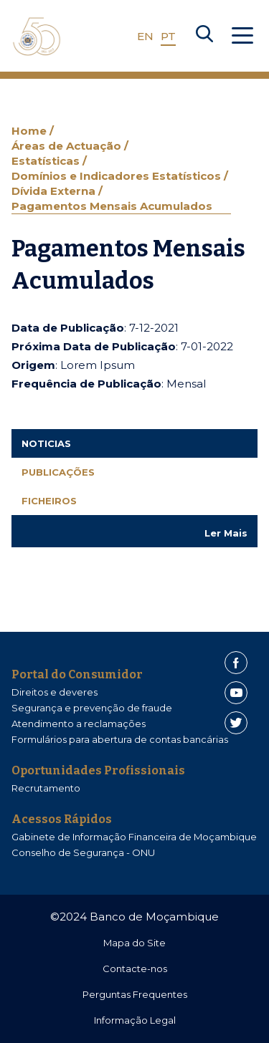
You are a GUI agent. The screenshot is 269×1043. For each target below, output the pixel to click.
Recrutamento (45, 788)
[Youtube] (236, 692)
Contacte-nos (135, 968)
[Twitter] (236, 722)
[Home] (36, 36)
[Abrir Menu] (242, 37)
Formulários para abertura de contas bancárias (119, 739)
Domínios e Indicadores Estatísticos (117, 176)
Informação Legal (135, 1020)
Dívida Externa (54, 191)
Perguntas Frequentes (134, 994)
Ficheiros (49, 500)
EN (145, 36)
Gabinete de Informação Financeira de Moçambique (134, 836)
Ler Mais (225, 533)
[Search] (204, 36)
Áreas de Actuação (67, 146)
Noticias (46, 443)
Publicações (58, 472)
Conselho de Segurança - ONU (83, 852)
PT (168, 36)
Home (30, 131)
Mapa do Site (134, 942)
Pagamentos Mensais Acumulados (111, 206)
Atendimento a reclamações (78, 723)
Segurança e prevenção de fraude (91, 707)
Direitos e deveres (54, 692)
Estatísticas (46, 161)
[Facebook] (236, 662)
